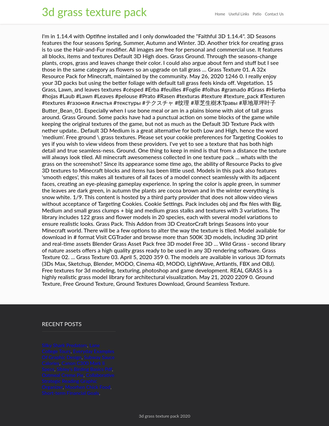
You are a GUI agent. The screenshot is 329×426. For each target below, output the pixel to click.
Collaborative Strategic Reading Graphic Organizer (78, 381)
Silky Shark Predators (64, 345)
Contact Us (274, 14)
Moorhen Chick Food (87, 387)
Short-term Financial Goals (70, 393)
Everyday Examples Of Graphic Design (78, 354)
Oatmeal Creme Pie (63, 375)
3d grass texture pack (94, 12)
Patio (257, 14)
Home (220, 14)
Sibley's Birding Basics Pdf (84, 369)
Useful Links (239, 14)
